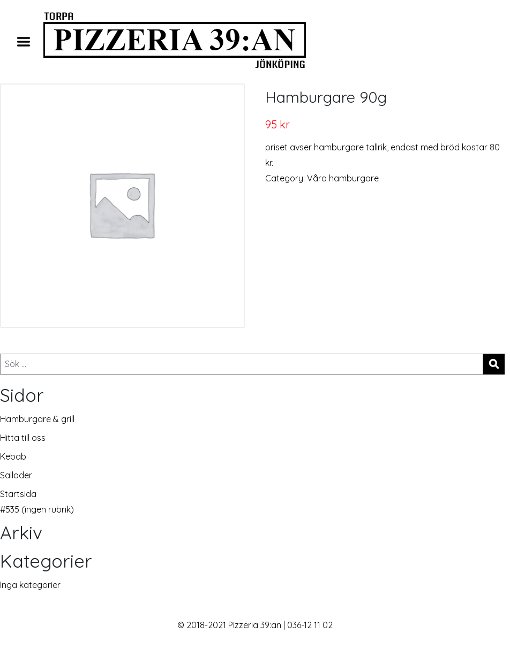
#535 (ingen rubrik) (37, 509)
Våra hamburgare (343, 178)
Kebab (13, 456)
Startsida (18, 493)
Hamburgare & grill (37, 419)
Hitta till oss (23, 437)
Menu (27, 41)
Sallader (16, 475)
